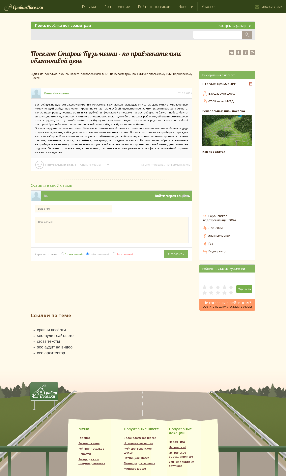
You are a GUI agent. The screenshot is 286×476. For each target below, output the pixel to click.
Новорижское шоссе (138, 443)
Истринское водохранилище (181, 454)
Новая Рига (177, 442)
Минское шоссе (135, 468)
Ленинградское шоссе (139, 463)
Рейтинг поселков (154, 6)
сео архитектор (51, 353)
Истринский (177, 447)
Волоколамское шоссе (140, 438)
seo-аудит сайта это (55, 335)
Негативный (123, 254)
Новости (185, 6)
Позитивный (72, 254)
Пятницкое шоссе (136, 458)
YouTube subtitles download (181, 464)
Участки (209, 6)
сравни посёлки (51, 330)
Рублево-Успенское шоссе (138, 450)
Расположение (117, 6)
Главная (89, 6)
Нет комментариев (178, 164)
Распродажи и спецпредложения (91, 461)
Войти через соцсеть (172, 196)
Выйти (184, 196)
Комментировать (152, 164)
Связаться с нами (272, 6)
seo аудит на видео (54, 347)
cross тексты (48, 341)
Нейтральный (97, 254)
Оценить (244, 289)
